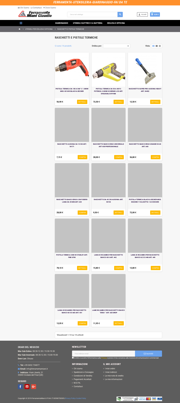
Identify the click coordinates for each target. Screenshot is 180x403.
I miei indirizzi (111, 372)
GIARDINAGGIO (61, 23)
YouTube (27, 386)
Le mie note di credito (114, 376)
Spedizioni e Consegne (83, 372)
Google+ (33, 386)
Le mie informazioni (113, 379)
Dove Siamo (49, 8)
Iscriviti (148, 353)
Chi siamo (78, 368)
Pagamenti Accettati (82, 379)
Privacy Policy (70, 398)
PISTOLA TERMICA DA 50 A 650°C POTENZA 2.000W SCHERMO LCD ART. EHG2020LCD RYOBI (108, 91)
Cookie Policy (81, 398)
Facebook (20, 386)
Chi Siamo (23, 8)
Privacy (104, 358)
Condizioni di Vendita (83, 376)
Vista (147, 46)
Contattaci (36, 8)
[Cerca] (95, 14)
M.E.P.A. (77, 383)
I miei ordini (110, 368)
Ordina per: (97, 46)
